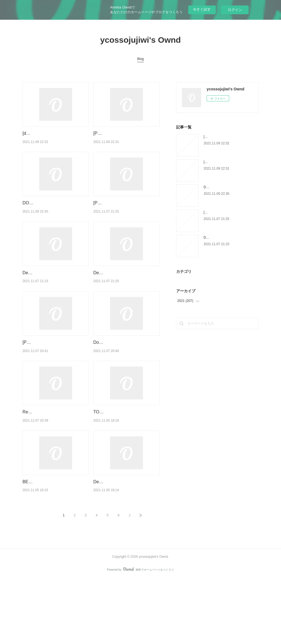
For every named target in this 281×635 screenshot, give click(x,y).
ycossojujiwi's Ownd (140, 39)
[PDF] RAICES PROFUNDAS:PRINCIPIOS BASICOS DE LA (120, 217)
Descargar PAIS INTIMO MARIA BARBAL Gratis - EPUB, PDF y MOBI (54, 300)
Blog (140, 59)
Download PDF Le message (120, 377)
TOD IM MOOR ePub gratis (120, 454)
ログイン (235, 10)
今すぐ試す (202, 9)
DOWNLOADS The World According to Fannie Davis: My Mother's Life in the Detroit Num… (55, 217)
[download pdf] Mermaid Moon (52, 133)
